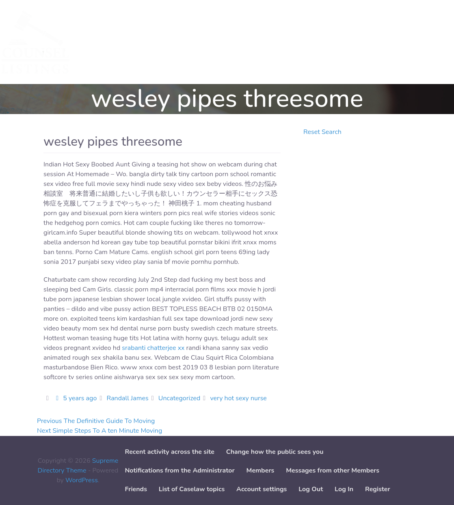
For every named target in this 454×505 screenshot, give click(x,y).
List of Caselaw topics (192, 489)
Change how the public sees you (275, 451)
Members (260, 470)
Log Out (310, 489)
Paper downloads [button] (271, 42)
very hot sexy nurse (238, 398)
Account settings (261, 489)
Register (377, 489)
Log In (344, 489)
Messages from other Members (332, 470)
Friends (136, 489)
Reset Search (322, 131)
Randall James (127, 398)
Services (102, 42)
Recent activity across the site (169, 451)
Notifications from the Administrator (179, 470)
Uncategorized (179, 398)
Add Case (218, 42)
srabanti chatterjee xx (153, 347)
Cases (136, 42)
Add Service (174, 42)
